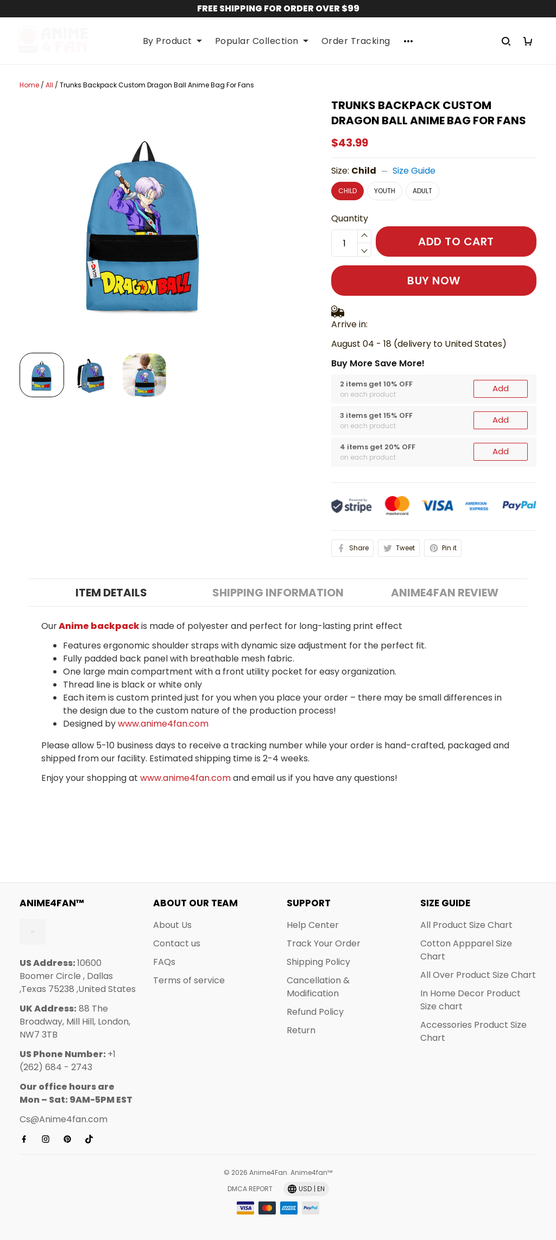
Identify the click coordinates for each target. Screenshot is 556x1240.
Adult (422, 190)
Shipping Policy (318, 962)
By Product (172, 41)
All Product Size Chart (466, 925)
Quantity (349, 218)
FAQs (164, 962)
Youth (384, 190)
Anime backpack (99, 507)
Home (29, 85)
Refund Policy (315, 1012)
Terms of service (189, 980)
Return (301, 1030)
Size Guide (414, 170)
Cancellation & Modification (318, 987)
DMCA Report (250, 1188)
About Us (172, 925)
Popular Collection (261, 41)
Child (363, 170)
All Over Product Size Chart (478, 975)
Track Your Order (324, 943)
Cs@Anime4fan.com (64, 1119)
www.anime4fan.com (163, 605)
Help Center (313, 925)
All (49, 85)
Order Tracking (355, 41)
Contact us (176, 943)
